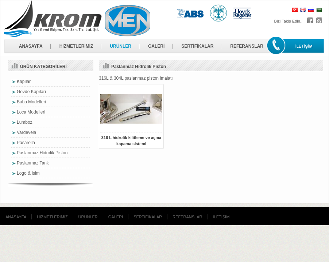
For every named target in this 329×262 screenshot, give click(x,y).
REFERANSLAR (246, 46)
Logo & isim (28, 173)
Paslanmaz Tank (33, 163)
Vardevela (26, 132)
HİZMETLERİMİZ (76, 46)
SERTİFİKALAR (197, 46)
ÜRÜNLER (120, 46)
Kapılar (24, 81)
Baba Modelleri (31, 101)
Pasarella (26, 142)
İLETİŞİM (221, 217)
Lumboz (24, 122)
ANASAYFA (31, 46)
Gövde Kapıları (31, 91)
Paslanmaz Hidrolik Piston (42, 152)
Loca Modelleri (31, 112)
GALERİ (156, 46)
